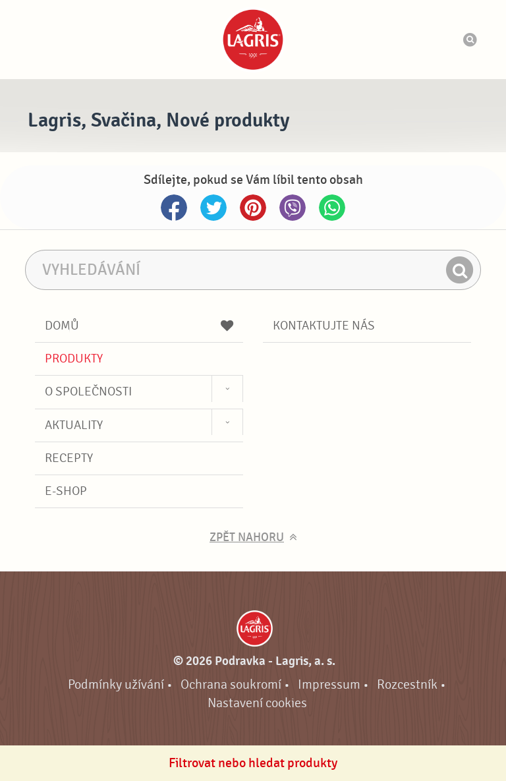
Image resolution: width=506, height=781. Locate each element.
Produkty (74, 358)
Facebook (174, 207)
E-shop (66, 491)
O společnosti (88, 391)
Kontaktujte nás (324, 325)
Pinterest (253, 207)
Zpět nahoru (247, 537)
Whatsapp (332, 207)
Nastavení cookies (257, 702)
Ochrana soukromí (231, 684)
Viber (292, 207)
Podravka (253, 39)
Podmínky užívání (116, 684)
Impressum (329, 684)
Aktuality (74, 425)
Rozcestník (407, 684)
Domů (139, 325)
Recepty (69, 458)
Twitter (213, 207)
